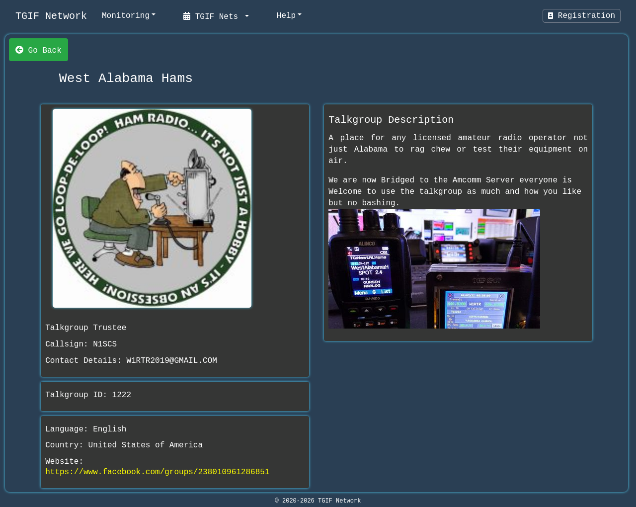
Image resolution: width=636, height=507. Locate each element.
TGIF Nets (213, 16)
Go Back (38, 50)
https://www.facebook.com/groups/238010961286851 (157, 472)
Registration (581, 15)
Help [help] (286, 15)
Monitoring (126, 15)
